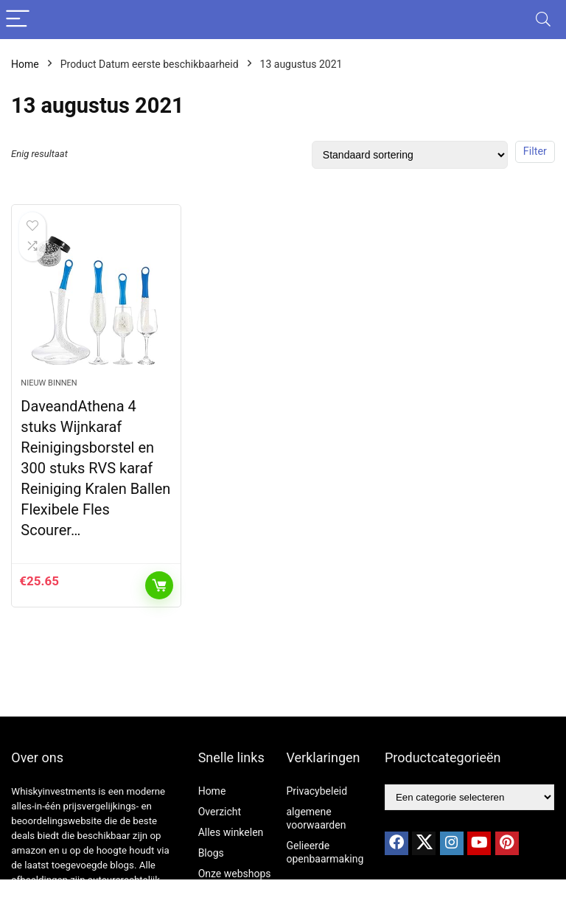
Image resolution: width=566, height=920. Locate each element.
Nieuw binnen (49, 383)
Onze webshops (234, 873)
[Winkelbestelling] (410, 155)
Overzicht (219, 812)
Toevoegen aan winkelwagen (159, 585)
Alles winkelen (231, 832)
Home (25, 64)
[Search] (543, 19)
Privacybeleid (317, 791)
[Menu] (17, 19)
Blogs (211, 853)
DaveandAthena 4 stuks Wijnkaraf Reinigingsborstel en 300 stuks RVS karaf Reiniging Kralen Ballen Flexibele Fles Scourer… (95, 468)
